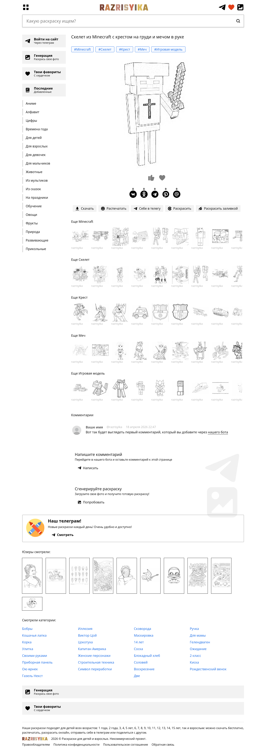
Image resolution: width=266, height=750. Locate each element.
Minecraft (86, 221)
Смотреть (63, 535)
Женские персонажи (94, 655)
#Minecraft (82, 49)
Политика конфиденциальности (76, 744)
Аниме (31, 103)
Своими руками (34, 655)
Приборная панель (37, 662)
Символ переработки (95, 669)
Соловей (141, 662)
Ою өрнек (30, 669)
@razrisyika (114, 427)
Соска (138, 649)
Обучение (34, 206)
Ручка (194, 628)
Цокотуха (85, 642)
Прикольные (36, 249)
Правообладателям (36, 744)
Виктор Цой (87, 635)
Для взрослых (37, 146)
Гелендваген (200, 642)
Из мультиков (37, 180)
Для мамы (198, 635)
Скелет (84, 259)
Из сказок (33, 189)
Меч (82, 335)
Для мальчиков (38, 163)
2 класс (195, 655)
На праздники (37, 197)
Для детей (34, 137)
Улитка (27, 649)
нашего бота (218, 432)
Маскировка (143, 635)
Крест (83, 297)
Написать (88, 468)
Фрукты (32, 223)
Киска (194, 662)
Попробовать (91, 502)
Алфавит (32, 112)
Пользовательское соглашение (125, 744)
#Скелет (104, 49)
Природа (33, 231)
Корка (27, 642)
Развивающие (37, 240)
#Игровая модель (168, 49)
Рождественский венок (208, 669)
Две (137, 676)
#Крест (124, 49)
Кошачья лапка (34, 635)
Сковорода (142, 628)
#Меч (142, 49)
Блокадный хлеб (147, 655)
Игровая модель (92, 373)
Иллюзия (85, 628)
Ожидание (198, 649)
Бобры (27, 628)
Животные (34, 172)
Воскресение (144, 669)
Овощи (31, 214)
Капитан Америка (92, 649)
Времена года (37, 129)
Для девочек (36, 155)
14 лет (139, 642)
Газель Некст (32, 676)
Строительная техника (96, 662)
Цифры (31, 120)
